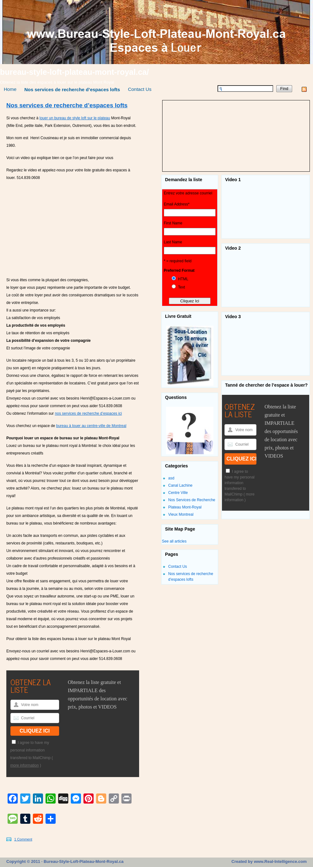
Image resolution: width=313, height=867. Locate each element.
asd (171, 478)
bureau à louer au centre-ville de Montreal (91, 426)
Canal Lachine (180, 485)
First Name (173, 223)
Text (181, 287)
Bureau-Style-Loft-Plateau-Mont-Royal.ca (82, 861)
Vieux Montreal (180, 514)
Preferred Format (179, 270)
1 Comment (23, 839)
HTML (183, 279)
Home (10, 89)
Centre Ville (178, 492)
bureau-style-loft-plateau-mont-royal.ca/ (74, 72)
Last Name (173, 242)
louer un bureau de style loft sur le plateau (75, 118)
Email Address (176, 204)
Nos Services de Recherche (191, 500)
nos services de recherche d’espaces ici (88, 413)
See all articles (174, 541)
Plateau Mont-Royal (184, 507)
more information (24, 765)
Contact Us (139, 89)
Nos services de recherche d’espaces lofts (72, 89)
